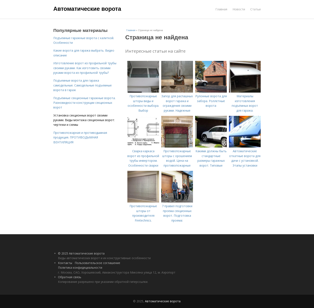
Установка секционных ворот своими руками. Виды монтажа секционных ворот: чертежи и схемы (84, 120)
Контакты (65, 263)
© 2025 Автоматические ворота (81, 253)
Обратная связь (69, 277)
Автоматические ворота (87, 9)
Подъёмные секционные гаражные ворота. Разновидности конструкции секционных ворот (84, 103)
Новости (239, 9)
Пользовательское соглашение (97, 263)
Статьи (255, 9)
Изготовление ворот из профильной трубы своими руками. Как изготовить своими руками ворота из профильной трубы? (84, 68)
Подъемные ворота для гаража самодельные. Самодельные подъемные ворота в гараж (82, 85)
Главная (221, 9)
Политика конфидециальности (80, 268)
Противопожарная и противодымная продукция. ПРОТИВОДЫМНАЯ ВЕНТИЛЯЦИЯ (80, 137)
